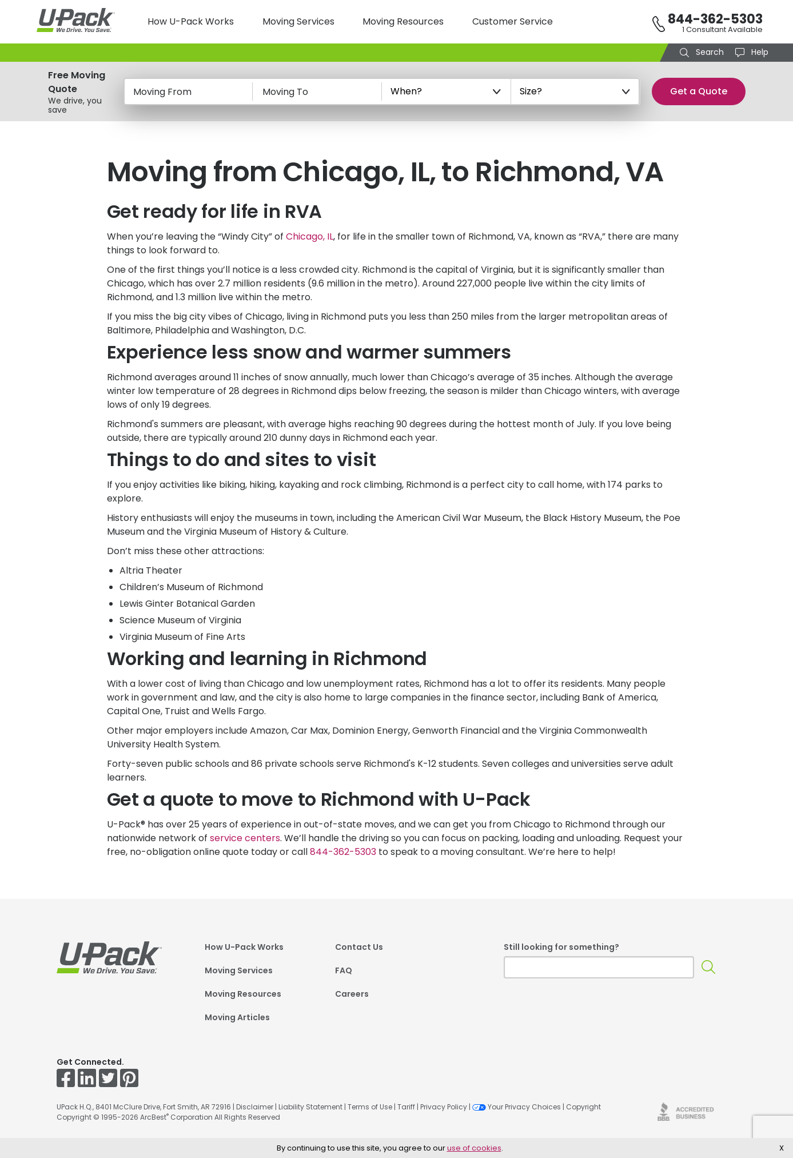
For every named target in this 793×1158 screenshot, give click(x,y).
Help (758, 52)
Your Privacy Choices (516, 1107)
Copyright (583, 1107)
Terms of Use (370, 1107)
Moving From (162, 91)
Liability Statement (310, 1107)
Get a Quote (698, 91)
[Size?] (575, 91)
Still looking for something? (561, 947)
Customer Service (512, 21)
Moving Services (298, 21)
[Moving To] (317, 91)
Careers (352, 994)
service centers (245, 838)
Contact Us (359, 947)
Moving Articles (237, 1017)
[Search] (708, 967)
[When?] (446, 91)
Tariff (406, 1107)
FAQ (343, 970)
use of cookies (474, 1148)
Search (709, 52)
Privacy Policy (443, 1107)
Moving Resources (403, 21)
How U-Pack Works (191, 21)
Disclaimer (254, 1107)
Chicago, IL (309, 236)
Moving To (285, 91)
